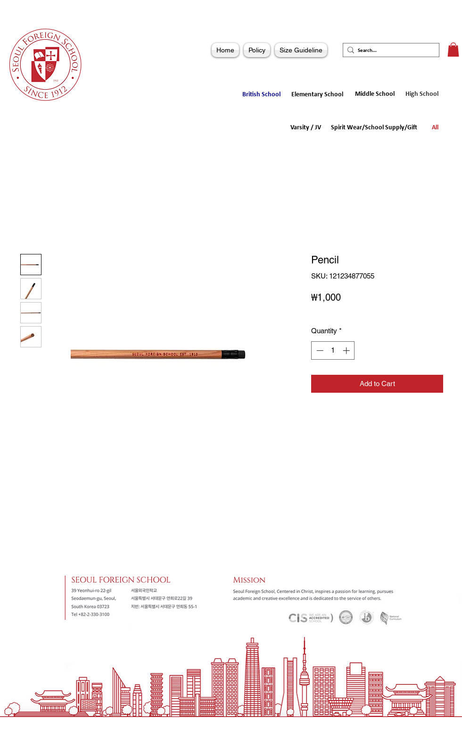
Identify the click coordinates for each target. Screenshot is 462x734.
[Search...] (388, 50)
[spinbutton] (333, 350)
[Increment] (347, 350)
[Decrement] (319, 350)
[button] (453, 49)
